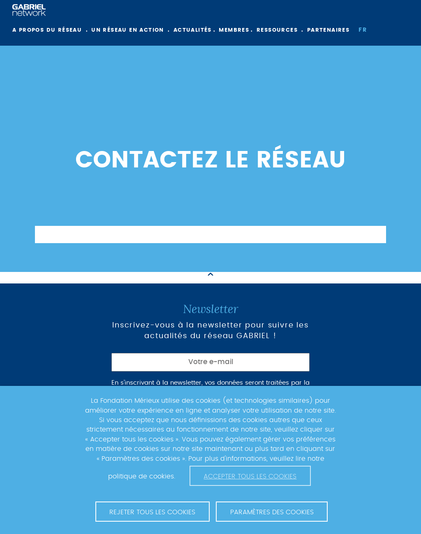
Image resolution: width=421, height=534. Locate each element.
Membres (234, 30)
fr (363, 30)
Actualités (192, 30)
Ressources (277, 30)
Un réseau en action (127, 30)
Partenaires (328, 30)
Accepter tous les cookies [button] (250, 476)
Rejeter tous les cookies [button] (152, 512)
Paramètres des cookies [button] (272, 512)
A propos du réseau (47, 30)
